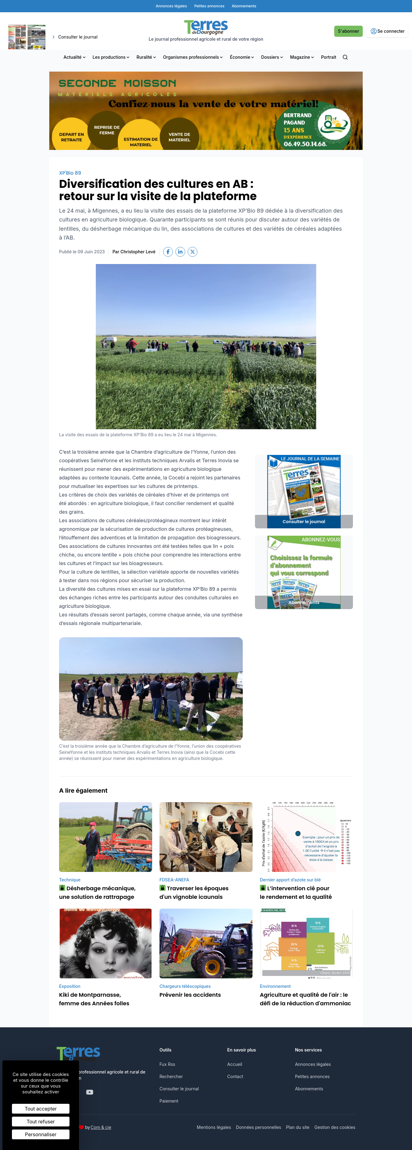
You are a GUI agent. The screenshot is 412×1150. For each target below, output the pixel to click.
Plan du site (297, 1127)
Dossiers (272, 57)
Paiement (168, 1100)
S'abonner (348, 31)
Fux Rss (167, 1064)
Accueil (234, 1064)
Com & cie (101, 1127)
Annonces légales (313, 1064)
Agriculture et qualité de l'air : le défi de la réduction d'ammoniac (305, 999)
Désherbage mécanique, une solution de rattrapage (97, 892)
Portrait (328, 57)
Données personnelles (258, 1127)
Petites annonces (312, 1076)
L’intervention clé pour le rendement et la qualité (296, 892)
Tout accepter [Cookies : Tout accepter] (41, 1109)
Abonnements (309, 1088)
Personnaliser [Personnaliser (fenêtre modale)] (41, 1134)
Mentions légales (214, 1127)
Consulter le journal (179, 1088)
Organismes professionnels (193, 57)
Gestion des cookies (334, 1127)
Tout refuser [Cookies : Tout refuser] (41, 1121)
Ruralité (147, 57)
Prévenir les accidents (190, 995)
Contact (235, 1076)
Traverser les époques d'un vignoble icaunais (194, 892)
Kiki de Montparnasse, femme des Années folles (94, 999)
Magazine (302, 57)
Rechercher (171, 1076)
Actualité (75, 57)
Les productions (112, 57)
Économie (242, 57)
